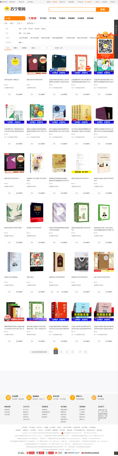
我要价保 (63, 412)
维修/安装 (63, 414)
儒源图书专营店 (9, 186)
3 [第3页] (67, 351)
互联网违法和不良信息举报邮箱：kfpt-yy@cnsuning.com (63, 438)
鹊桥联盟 (55, 430)
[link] (7, 48)
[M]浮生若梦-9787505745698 (13, 228)
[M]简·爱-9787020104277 (11, 178)
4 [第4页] (72, 351)
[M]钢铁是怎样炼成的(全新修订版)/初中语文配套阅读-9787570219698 (59, 181)
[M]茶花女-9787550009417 (57, 277)
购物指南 (7, 407)
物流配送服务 (46, 412)
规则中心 (82, 419)
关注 (9, 94)
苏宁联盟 (47, 430)
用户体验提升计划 (79, 430)
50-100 (31, 29)
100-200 (37, 29)
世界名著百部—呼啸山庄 (11, 79)
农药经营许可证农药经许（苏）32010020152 (95, 441)
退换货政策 (64, 409)
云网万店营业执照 (74, 441)
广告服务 (82, 412)
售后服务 (64, 407)
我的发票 (63, 422)
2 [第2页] (61, 351)
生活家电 (81, 18)
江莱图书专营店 (9, 334)
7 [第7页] (80, 351)
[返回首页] (4, 2)
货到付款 (25, 417)
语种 (7, 33)
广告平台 (40, 430)
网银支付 (25, 412)
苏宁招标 (62, 430)
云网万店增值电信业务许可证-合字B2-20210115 (28, 436)
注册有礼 (54, 2)
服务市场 (82, 417)
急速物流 (36, 396)
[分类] (14, 18)
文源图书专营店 (9, 88)
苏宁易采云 (92, 427)
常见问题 (7, 414)
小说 (18, 23)
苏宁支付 (25, 409)
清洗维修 (90, 18)
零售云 (59, 427)
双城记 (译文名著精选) (11, 277)
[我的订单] (63, 2)
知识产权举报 (67, 427)
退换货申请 (64, 419)
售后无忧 (56, 396)
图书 (11, 23)
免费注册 (7, 409)
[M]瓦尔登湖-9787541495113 (80, 178)
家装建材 (71, 18)
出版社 (7, 38)
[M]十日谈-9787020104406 (102, 277)
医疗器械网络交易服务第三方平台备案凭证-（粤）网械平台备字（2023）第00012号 (34, 441)
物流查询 (44, 417)
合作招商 (82, 409)
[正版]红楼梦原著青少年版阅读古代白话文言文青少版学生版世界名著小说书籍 (59, 329)
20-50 (25, 29)
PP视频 (46, 427)
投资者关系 (76, 427)
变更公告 (64, 441)
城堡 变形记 (30, 277)
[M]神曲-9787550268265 (34, 228)
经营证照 (42, 438)
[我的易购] (72, 2)
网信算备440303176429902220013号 (83, 444)
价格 (7, 29)
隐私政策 (69, 430)
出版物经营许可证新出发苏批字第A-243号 (56, 436)
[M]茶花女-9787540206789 (79, 277)
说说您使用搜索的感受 (39, 352)
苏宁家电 (52, 18)
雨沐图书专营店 (31, 334)
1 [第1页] (56, 351)
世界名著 (30, 23)
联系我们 (18, 430)
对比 (52, 292)
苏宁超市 (43, 18)
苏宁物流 (52, 427)
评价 (6, 85)
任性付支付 (26, 419)
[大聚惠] (32, 18)
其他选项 (8, 42)
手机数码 (62, 18)
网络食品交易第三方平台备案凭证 (27, 438)
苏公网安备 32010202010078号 (71, 433)
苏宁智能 (84, 427)
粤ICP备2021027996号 (90, 433)
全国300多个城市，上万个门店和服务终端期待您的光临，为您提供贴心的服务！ (102, 415)
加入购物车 (19, 94)
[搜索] (74, 10)
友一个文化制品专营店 (55, 88)
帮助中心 (79, 396)
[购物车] (89, 2)
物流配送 (45, 407)
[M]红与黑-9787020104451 (35, 79)
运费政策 (44, 409)
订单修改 (63, 417)
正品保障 (15, 396)
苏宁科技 (24, 427)
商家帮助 (82, 414)
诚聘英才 (25, 430)
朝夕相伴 (99, 430)
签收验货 (44, 414)
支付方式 (26, 407)
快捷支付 (25, 414)
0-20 (20, 29)
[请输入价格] (42, 48)
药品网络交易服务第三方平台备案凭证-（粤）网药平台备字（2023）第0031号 (47, 444)
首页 (5, 23)
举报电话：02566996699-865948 (91, 438)
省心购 (99, 396)
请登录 (49, 2)
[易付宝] (97, 2)
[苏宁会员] (80, 2)
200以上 (43, 29)
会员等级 (7, 412)
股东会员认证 (91, 430)
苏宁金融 (32, 427)
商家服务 (82, 407)
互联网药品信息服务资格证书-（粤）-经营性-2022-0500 (87, 436)
